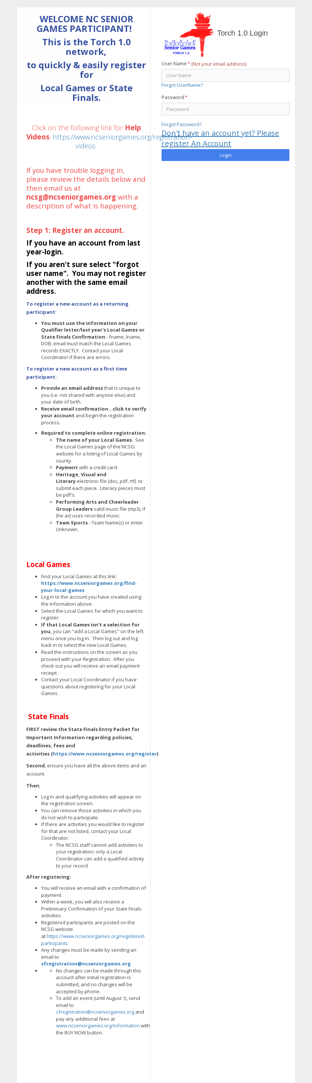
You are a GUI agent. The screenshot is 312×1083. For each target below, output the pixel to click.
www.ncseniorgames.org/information (98, 1025)
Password (174, 97)
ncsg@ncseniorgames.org (71, 196)
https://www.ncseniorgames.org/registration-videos (122, 141)
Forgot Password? (182, 124)
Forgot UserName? (182, 85)
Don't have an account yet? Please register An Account (220, 138)
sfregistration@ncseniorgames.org (86, 963)
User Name (176, 63)
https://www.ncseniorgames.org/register (105, 753)
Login (226, 155)
